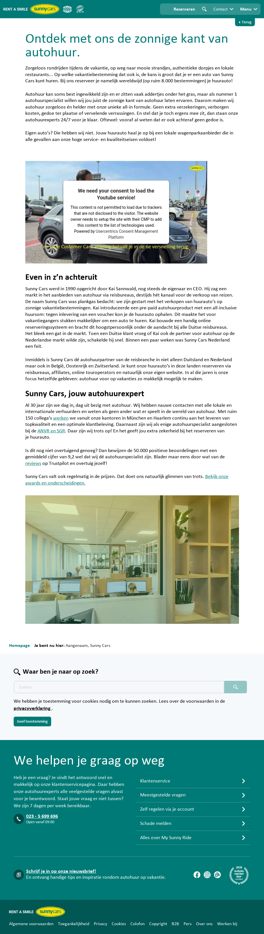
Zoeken (204, 9)
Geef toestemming (32, 722)
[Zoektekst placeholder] (119, 687)
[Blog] (217, 874)
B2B (175, 923)
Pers (188, 923)
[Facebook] (197, 874)
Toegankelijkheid (73, 923)
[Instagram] (207, 874)
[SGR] (79, 9)
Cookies (119, 923)
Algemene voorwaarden (31, 923)
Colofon (137, 923)
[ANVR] (67, 9)
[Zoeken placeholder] (235, 687)
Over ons (204, 923)
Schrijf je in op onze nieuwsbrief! (61, 871)
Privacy (100, 923)
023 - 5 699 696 (42, 816)
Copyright (158, 923)
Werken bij (227, 923)
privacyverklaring (33, 708)
